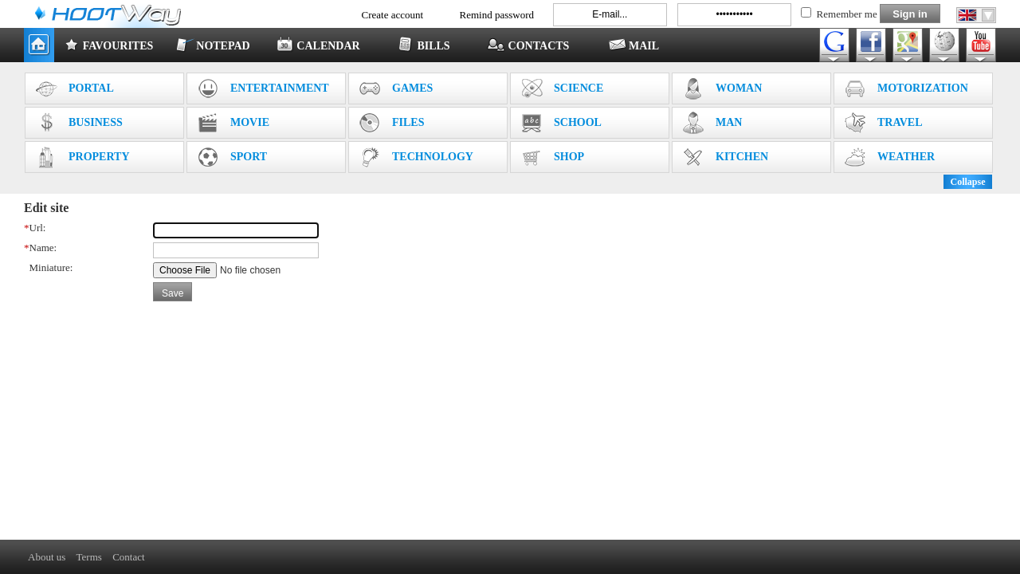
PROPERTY (82, 157)
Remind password (497, 15)
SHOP (552, 157)
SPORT (232, 157)
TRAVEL (883, 123)
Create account (393, 15)
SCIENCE (561, 88)
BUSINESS (79, 123)
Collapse (967, 181)
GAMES (396, 88)
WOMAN (722, 88)
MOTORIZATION (906, 88)
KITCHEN (725, 157)
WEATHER (889, 157)
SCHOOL (561, 123)
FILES (391, 123)
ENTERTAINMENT (263, 88)
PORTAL (74, 88)
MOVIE (233, 123)
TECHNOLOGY (416, 157)
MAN (712, 123)
